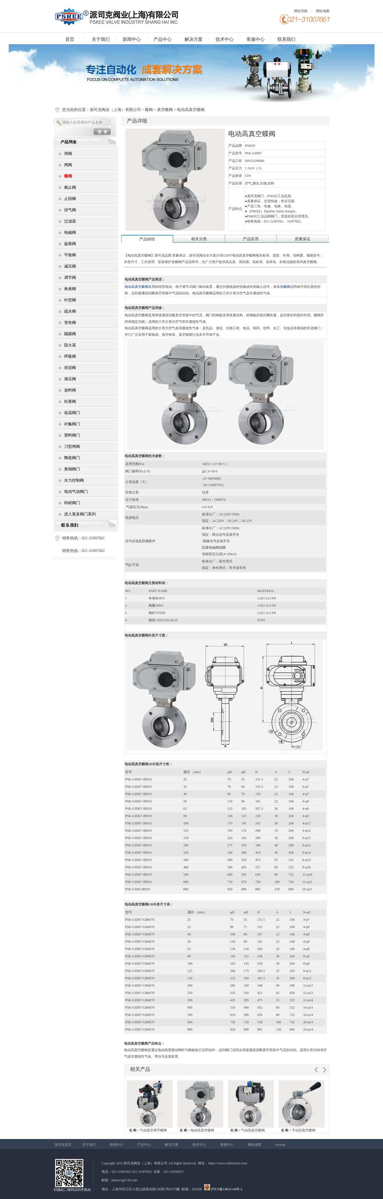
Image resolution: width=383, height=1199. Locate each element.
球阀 (68, 154)
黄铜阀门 (72, 469)
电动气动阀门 (76, 492)
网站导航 (301, 11)
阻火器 (70, 345)
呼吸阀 (70, 356)
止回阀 (70, 199)
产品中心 (163, 39)
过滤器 (70, 221)
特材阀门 (72, 503)
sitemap (280, 1145)
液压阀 (70, 379)
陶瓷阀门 (72, 458)
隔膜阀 (70, 334)
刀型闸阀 (72, 446)
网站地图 (323, 11)
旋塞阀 (70, 244)
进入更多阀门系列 (80, 514)
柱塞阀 (70, 401)
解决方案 (194, 39)
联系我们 (286, 39)
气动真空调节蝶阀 (148, 1130)
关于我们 (101, 39)
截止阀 (70, 187)
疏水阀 (70, 311)
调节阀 (70, 277)
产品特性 (147, 239)
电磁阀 (70, 232)
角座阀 (70, 289)
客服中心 (256, 39)
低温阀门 (72, 413)
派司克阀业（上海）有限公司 (116, 110)
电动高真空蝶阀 (197, 1130)
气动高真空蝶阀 (247, 1130)
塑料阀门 (72, 435)
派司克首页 (63, 1145)
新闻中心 (132, 39)
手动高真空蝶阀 (298, 1130)
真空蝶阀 (165, 110)
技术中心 (225, 39)
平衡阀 (70, 255)
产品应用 (251, 239)
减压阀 (70, 266)
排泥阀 (70, 368)
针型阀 (70, 300)
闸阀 (68, 165)
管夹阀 (70, 323)
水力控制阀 (74, 480)
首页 (69, 39)
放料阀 (70, 390)
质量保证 (302, 239)
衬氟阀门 (72, 424)
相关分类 (199, 239)
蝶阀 (149, 110)
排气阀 (70, 210)
